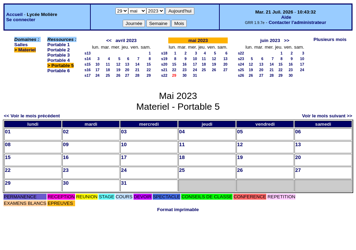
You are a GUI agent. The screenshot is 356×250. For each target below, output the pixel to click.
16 (185, 64)
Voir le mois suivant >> (327, 115)
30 (185, 75)
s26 (241, 75)
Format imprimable (178, 209)
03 (124, 131)
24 (97, 75)
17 (97, 70)
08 (7, 144)
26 (118, 75)
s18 (164, 53)
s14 (87, 59)
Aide (286, 17)
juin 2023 (270, 40)
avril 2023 (126, 40)
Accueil (14, 14)
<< (109, 40)
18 (108, 70)
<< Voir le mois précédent (32, 115)
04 (182, 131)
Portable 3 (58, 55)
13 (127, 64)
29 (149, 75)
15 (149, 64)
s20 (164, 64)
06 (298, 131)
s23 (241, 59)
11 (108, 64)
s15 (87, 64)
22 (149, 70)
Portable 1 (58, 44)
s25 (241, 70)
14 (137, 64)
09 (65, 144)
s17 (87, 75)
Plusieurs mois (330, 39)
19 (118, 70)
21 (137, 70)
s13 (87, 53)
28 (137, 75)
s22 (164, 75)
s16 (87, 70)
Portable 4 (58, 60)
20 (127, 70)
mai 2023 (198, 40)
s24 (241, 64)
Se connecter (20, 19)
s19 (164, 59)
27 (127, 75)
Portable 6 (58, 70)
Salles (21, 44)
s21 (164, 70)
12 (118, 64)
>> (287, 40)
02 (65, 131)
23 (185, 70)
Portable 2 (58, 49)
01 (7, 131)
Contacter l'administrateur (297, 22)
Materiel (27, 49)
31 (195, 75)
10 (97, 64)
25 (108, 75)
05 (240, 131)
